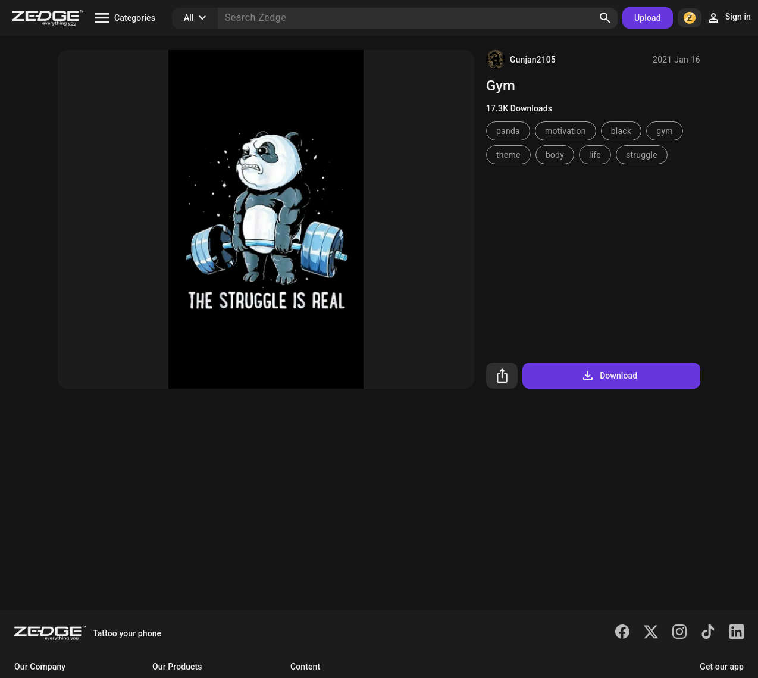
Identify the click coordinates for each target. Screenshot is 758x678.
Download (609, 375)
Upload (647, 18)
